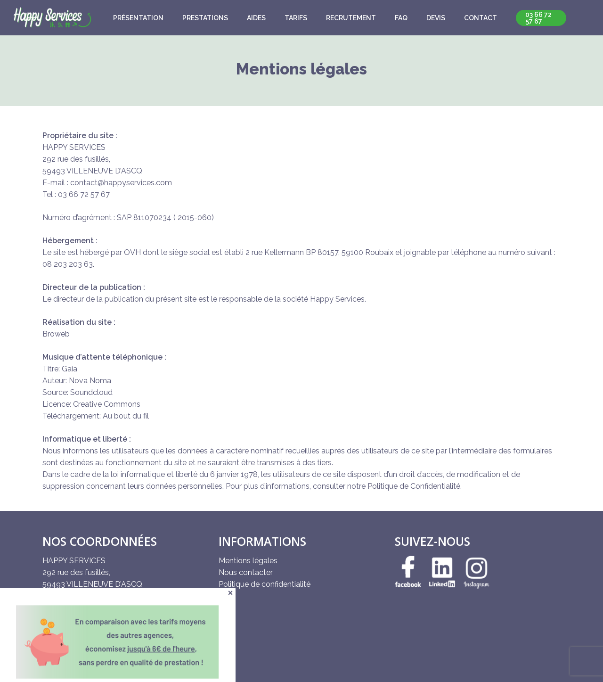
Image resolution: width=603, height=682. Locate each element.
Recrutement (351, 18)
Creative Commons (106, 404)
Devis (435, 18)
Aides (256, 18)
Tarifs (296, 18)
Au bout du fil (126, 415)
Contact (480, 18)
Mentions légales (248, 560)
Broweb (56, 333)
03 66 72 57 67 (538, 18)
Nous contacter (246, 572)
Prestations (205, 18)
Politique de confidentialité (264, 584)
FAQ (401, 18)
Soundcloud (91, 392)
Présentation (138, 18)
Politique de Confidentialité (413, 486)
